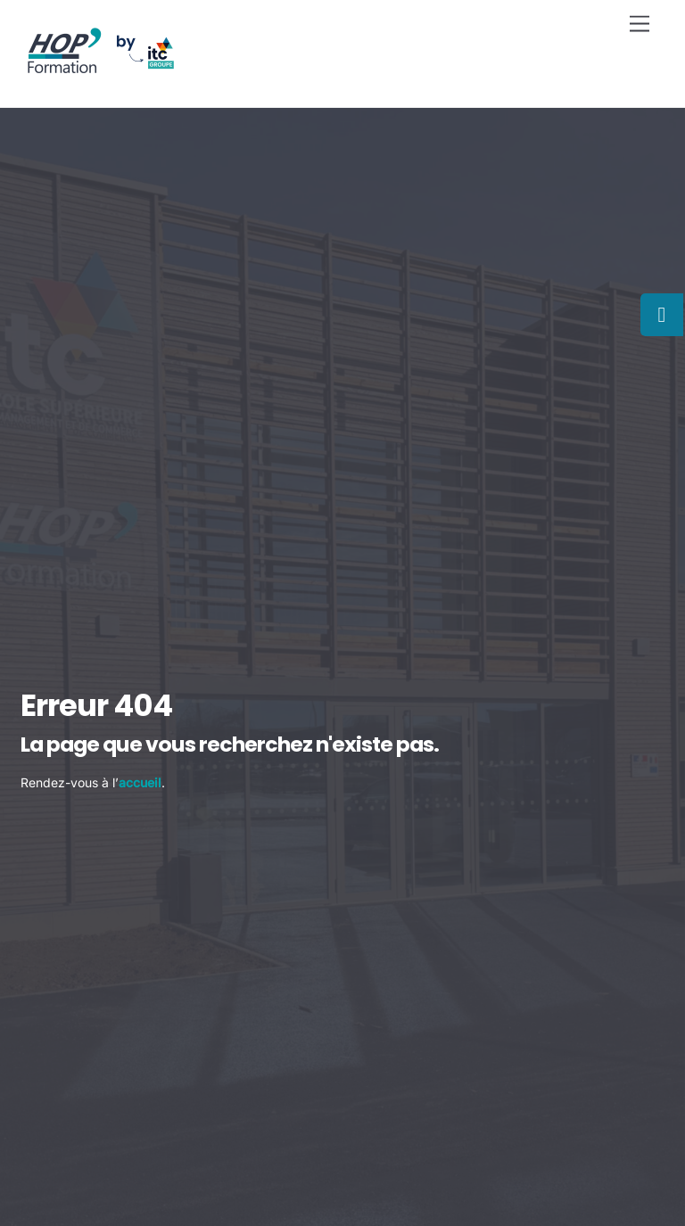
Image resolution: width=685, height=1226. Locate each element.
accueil (140, 782)
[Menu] (639, 24)
